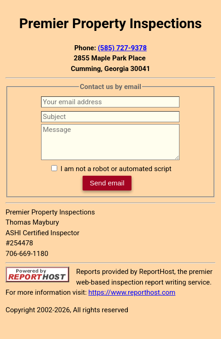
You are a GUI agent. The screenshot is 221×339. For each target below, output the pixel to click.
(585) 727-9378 (122, 48)
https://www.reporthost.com (132, 292)
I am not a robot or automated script (115, 169)
